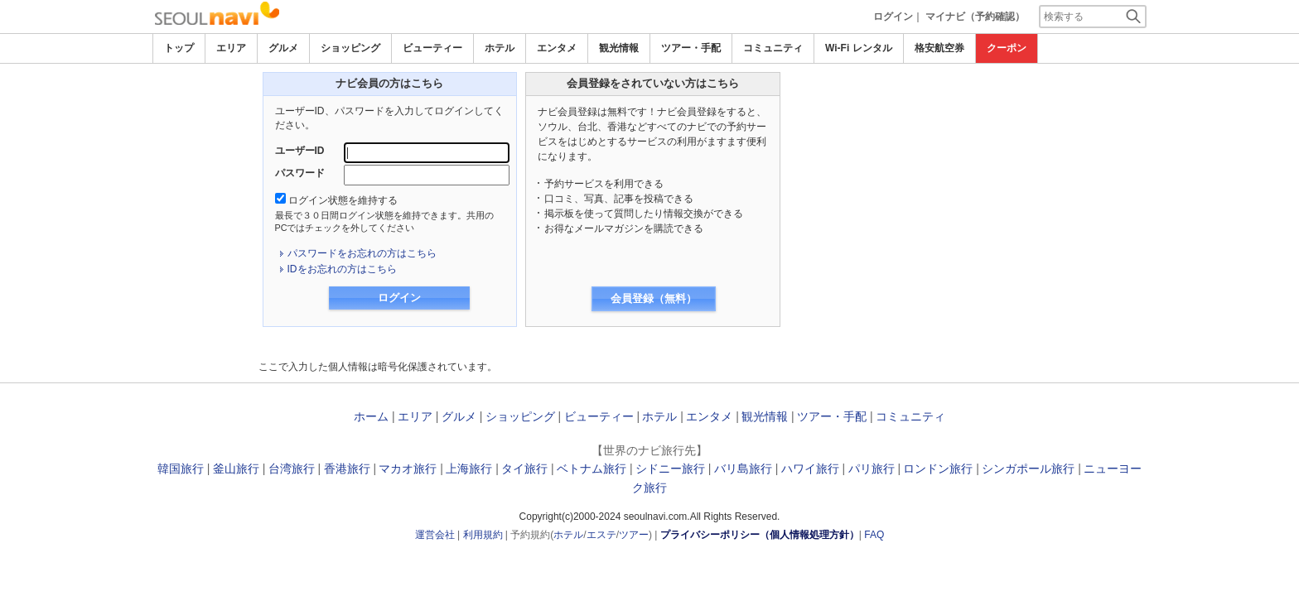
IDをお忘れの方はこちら (342, 269)
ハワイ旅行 (810, 468)
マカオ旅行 (408, 468)
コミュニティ (773, 48)
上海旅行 (469, 468)
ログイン (893, 16)
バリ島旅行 (743, 468)
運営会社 (435, 535)
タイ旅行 (524, 468)
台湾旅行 (291, 468)
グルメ (283, 48)
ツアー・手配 (691, 48)
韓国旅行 (180, 468)
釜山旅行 (236, 468)
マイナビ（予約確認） (975, 16)
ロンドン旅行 (938, 468)
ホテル (499, 48)
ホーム (371, 416)
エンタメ (557, 48)
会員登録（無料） (654, 298)
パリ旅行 (871, 468)
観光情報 (619, 48)
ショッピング (350, 48)
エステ (601, 535)
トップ (179, 48)
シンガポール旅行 (1028, 468)
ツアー (634, 535)
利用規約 (483, 535)
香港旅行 (347, 468)
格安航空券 (939, 48)
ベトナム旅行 (591, 468)
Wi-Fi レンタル (858, 48)
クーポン (1006, 48)
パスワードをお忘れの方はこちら (362, 253)
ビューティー (432, 48)
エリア (231, 48)
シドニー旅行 (670, 468)
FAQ (874, 535)
